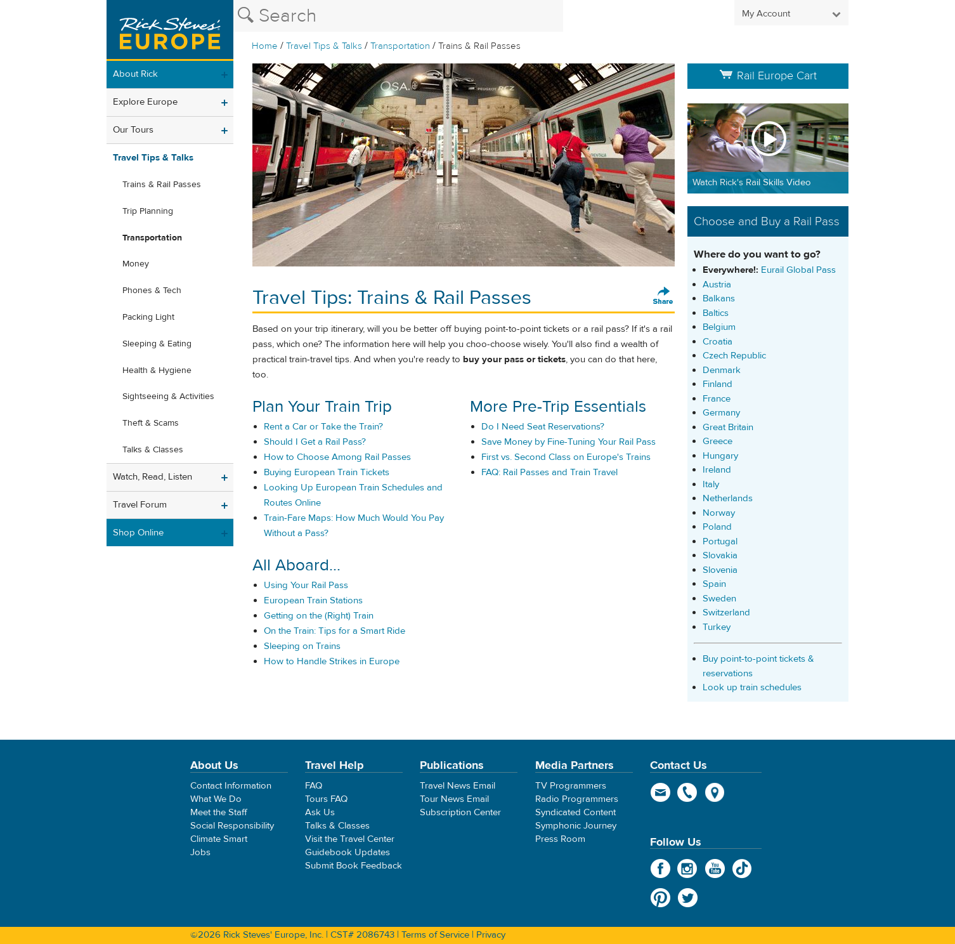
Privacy (490, 935)
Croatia (717, 342)
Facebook (660, 868)
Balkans (719, 298)
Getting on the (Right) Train (319, 616)
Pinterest (660, 898)
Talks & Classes (152, 450)
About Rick (135, 74)
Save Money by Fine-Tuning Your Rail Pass (568, 442)
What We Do (216, 799)
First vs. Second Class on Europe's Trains (566, 457)
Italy (711, 484)
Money (135, 264)
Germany (721, 413)
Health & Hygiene (157, 370)
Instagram (687, 868)
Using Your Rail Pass (306, 585)
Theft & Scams (150, 423)
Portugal (720, 541)
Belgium (719, 327)
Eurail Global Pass (798, 270)
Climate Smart (218, 839)
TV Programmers (570, 786)
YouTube (715, 868)
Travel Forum (140, 505)
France (717, 399)
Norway (719, 513)
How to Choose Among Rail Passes (337, 457)
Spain (714, 584)
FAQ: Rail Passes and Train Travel (549, 472)
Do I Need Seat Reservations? (542, 427)
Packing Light (148, 317)
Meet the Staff (218, 812)
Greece (717, 441)
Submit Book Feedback (353, 866)
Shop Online (138, 533)
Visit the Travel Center (349, 839)
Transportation (400, 46)
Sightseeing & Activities (168, 396)
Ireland (717, 470)
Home (265, 46)
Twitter (687, 898)
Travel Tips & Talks (324, 46)
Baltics (716, 313)
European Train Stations (313, 600)
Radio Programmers (576, 799)
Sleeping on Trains (302, 646)
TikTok (742, 868)
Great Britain (728, 427)
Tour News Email (454, 799)
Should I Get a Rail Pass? (315, 442)
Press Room (560, 839)
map (715, 792)
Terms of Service (435, 935)
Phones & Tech (151, 290)
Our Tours (133, 130)
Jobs (200, 852)
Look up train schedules (752, 687)
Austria (717, 285)
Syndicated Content (575, 812)
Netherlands (728, 498)
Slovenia (720, 570)
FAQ (313, 786)
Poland (717, 527)
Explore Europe (145, 102)
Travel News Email (457, 786)
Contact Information (230, 786)
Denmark (722, 370)
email (660, 792)
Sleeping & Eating (157, 344)
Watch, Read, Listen (152, 477)
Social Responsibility (232, 826)
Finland (717, 384)
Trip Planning (147, 211)
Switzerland (726, 612)
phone (687, 792)
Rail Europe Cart (768, 76)
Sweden (719, 599)
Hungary (720, 456)
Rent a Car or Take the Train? (323, 427)
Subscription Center (460, 812)
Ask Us (320, 812)
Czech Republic (734, 356)
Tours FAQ (326, 799)
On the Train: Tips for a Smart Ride (334, 631)
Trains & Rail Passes (161, 184)
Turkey (717, 627)
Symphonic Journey (575, 826)
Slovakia (720, 555)
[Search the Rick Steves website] (398, 16)
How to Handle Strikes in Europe (332, 661)
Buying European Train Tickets (326, 472)
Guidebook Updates (347, 852)
